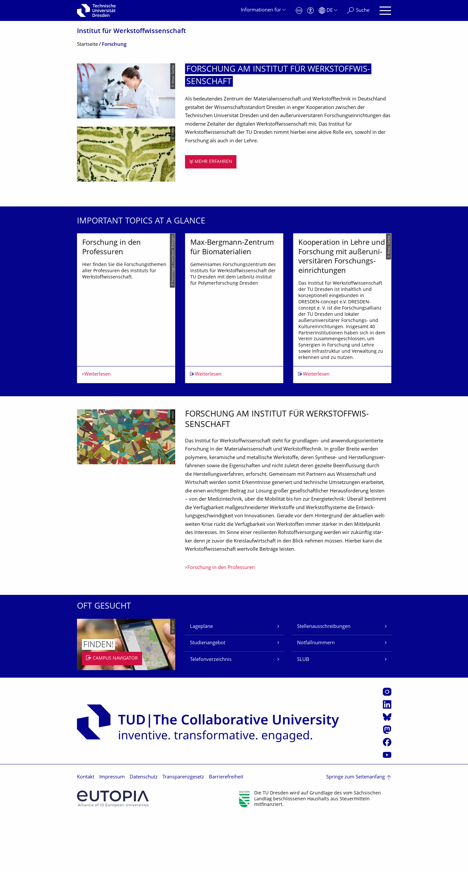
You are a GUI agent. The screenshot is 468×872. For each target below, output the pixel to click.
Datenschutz (144, 831)
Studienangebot (207, 697)
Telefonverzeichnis (211, 714)
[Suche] (358, 11)
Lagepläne (201, 681)
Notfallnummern (316, 697)
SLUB (303, 714)
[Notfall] (299, 11)
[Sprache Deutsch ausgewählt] (328, 11)
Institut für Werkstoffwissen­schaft (131, 31)
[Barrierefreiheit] (310, 11)
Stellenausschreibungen (323, 681)
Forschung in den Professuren (221, 622)
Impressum (112, 831)
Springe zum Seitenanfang (355, 831)
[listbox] (234, 335)
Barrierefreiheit (226, 831)
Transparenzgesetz (183, 831)
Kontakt (85, 831)
